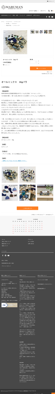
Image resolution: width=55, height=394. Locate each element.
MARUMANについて (6, 15)
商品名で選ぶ (8, 25)
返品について (49, 71)
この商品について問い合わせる (38, 214)
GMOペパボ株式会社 (24, 388)
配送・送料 (15, 15)
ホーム (2, 21)
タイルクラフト (9, 21)
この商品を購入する (27, 208)
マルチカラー (14, 23)
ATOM (5, 259)
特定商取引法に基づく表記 (47, 73)
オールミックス (17, 21)
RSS (2, 259)
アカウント (50, 1)
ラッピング (22, 15)
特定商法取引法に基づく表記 (7, 262)
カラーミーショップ (4, 388)
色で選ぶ (8, 23)
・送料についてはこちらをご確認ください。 (14, 160)
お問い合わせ (36, 15)
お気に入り (6, 65)
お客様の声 (29, 15)
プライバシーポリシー (6, 264)
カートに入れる (41, 68)
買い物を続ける (50, 214)
